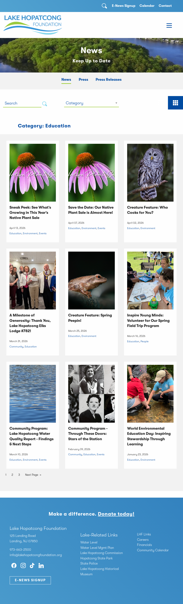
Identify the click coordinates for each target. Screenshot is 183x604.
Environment (30, 233)
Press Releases (109, 79)
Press (83, 79)
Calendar (147, 6)
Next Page (31, 474)
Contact (165, 6)
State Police (89, 563)
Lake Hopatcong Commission (101, 553)
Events (43, 233)
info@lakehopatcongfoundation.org (36, 555)
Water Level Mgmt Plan (97, 548)
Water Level (88, 542)
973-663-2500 (20, 550)
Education (15, 233)
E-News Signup (123, 6)
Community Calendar (153, 550)
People (145, 341)
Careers (143, 540)
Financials (144, 545)
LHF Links (144, 534)
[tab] (160, 102)
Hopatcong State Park (96, 558)
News (66, 79)
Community (16, 346)
